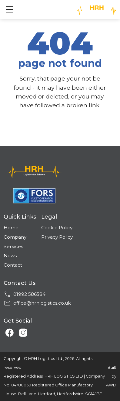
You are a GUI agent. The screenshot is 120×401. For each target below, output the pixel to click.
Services (13, 246)
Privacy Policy (57, 237)
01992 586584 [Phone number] (29, 294)
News (10, 255)
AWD (111, 385)
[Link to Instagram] (21, 330)
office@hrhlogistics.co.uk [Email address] (42, 303)
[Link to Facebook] (8, 330)
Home (11, 227)
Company (15, 237)
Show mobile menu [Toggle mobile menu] (12, 9)
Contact (13, 265)
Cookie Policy (56, 227)
